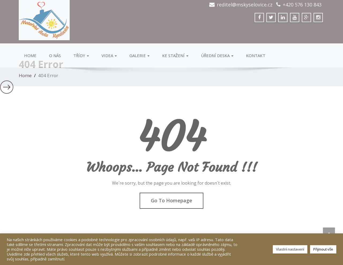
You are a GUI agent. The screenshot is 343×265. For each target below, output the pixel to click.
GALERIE (139, 55)
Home (30, 55)
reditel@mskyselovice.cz (245, 4)
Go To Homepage (171, 200)
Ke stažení (175, 55)
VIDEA (109, 55)
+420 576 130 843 (302, 4)
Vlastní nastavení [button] (290, 249)
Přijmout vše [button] (323, 249)
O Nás (55, 55)
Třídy (81, 55)
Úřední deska (217, 55)
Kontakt (255, 55)
